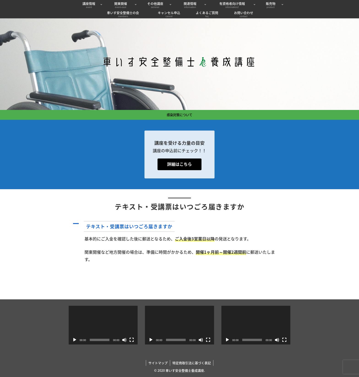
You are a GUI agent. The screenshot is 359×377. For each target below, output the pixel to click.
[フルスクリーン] (131, 340)
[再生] (74, 340)
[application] (103, 325)
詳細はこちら (179, 164)
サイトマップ (158, 363)
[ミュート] (124, 340)
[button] (179, 226)
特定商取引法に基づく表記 (191, 363)
